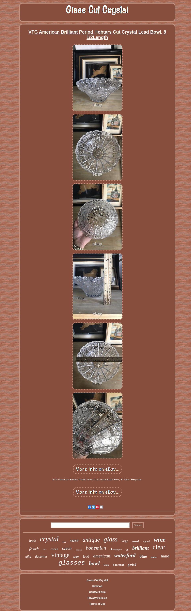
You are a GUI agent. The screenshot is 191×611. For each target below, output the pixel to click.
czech (67, 548)
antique (91, 540)
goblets (79, 550)
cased (135, 541)
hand (165, 555)
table (76, 556)
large (124, 541)
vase (74, 540)
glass (111, 539)
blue (143, 556)
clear (159, 547)
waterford (124, 555)
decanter (41, 556)
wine (159, 539)
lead (86, 556)
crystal (49, 539)
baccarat (118, 564)
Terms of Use (97, 603)
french (34, 549)
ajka (28, 556)
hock (32, 541)
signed (146, 541)
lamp (106, 564)
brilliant (140, 548)
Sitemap (97, 586)
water (154, 557)
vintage (60, 555)
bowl (94, 563)
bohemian (96, 548)
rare (45, 549)
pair (64, 542)
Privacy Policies (97, 597)
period (132, 564)
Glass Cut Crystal (97, 580)
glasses (71, 563)
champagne (116, 549)
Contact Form (97, 591)
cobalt (54, 549)
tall (127, 550)
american (101, 555)
